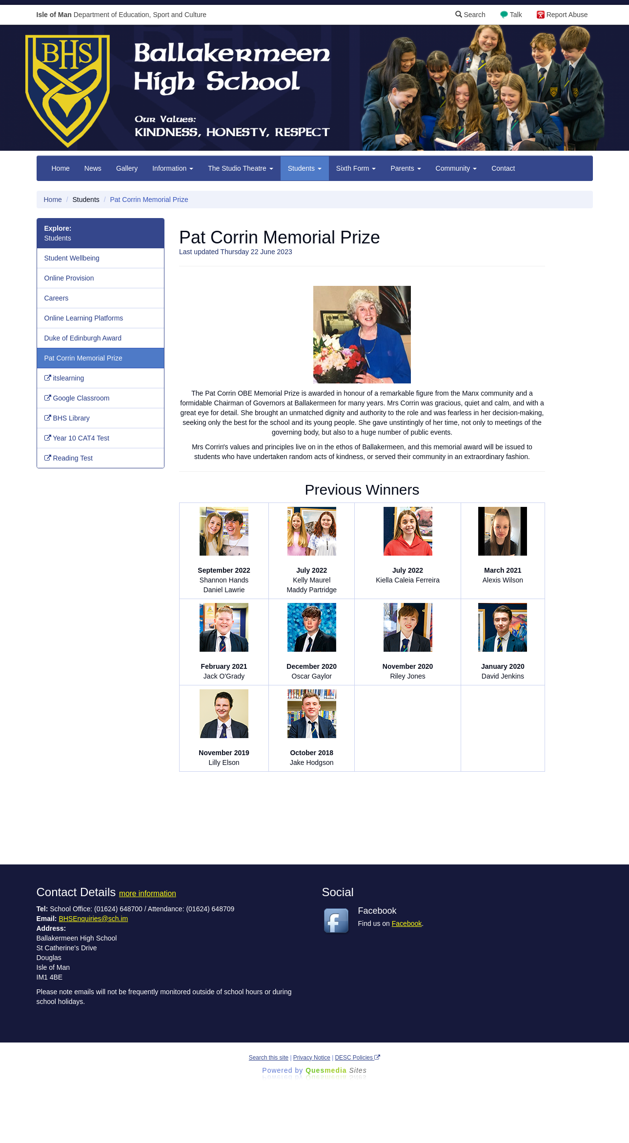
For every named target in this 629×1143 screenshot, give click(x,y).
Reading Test (68, 458)
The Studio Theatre (240, 168)
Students (305, 168)
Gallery (127, 168)
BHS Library (67, 418)
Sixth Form (356, 168)
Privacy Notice (311, 1057)
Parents (405, 168)
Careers (56, 298)
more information (147, 893)
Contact (503, 168)
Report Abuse (567, 15)
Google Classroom (77, 398)
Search (470, 15)
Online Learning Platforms (83, 318)
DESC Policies (358, 1057)
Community (456, 168)
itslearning (64, 378)
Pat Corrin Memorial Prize (83, 358)
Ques (336, 1070)
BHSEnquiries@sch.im (93, 918)
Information (172, 168)
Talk (516, 15)
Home (61, 168)
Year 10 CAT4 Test (76, 438)
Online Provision (69, 278)
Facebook (407, 923)
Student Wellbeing (72, 258)
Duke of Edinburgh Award (83, 338)
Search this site (268, 1057)
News (92, 168)
